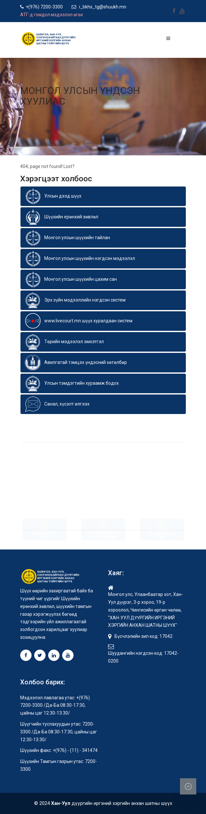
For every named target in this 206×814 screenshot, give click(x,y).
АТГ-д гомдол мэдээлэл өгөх (51, 14)
